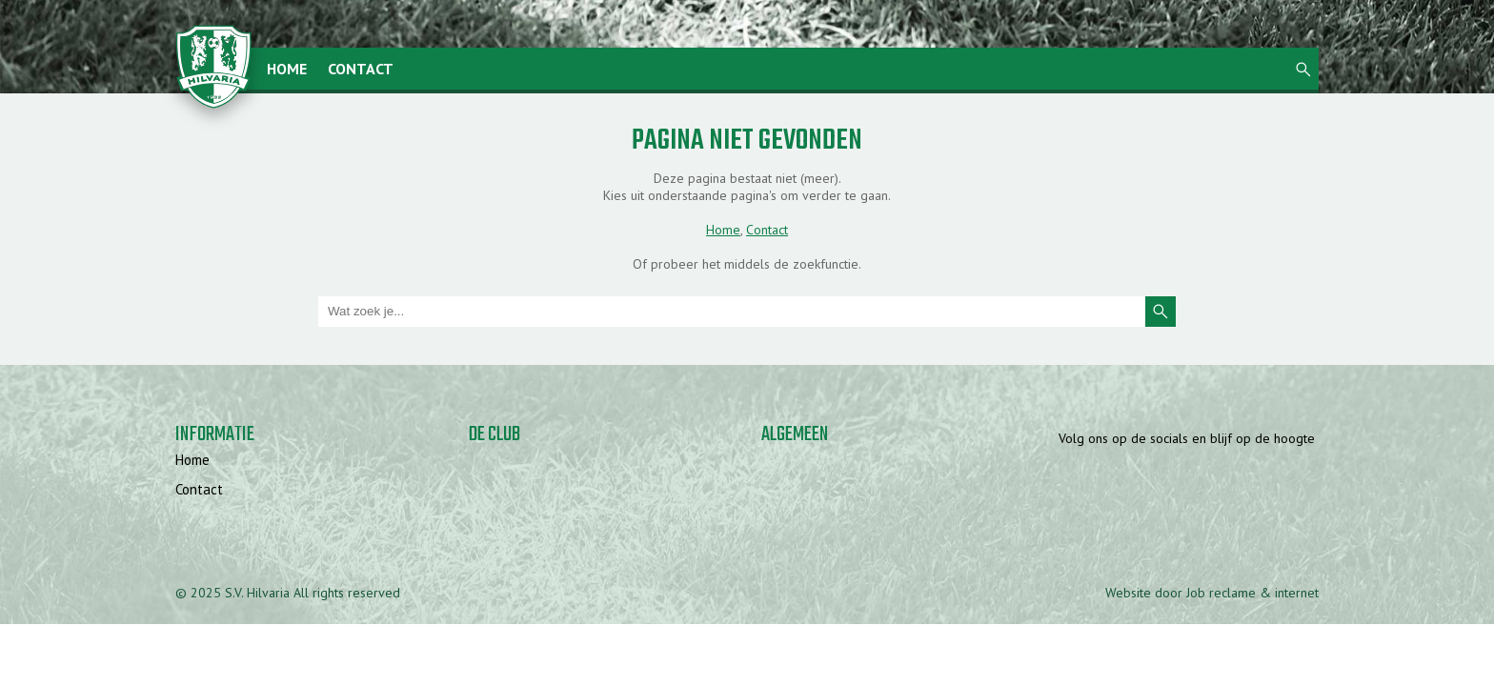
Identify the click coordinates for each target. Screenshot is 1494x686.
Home (287, 68)
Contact (361, 68)
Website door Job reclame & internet (1212, 592)
